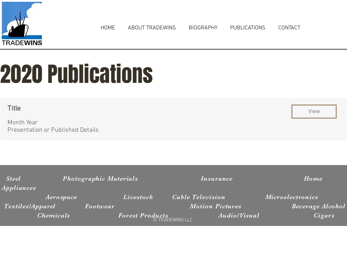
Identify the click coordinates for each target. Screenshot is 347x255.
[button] (314, 111)
